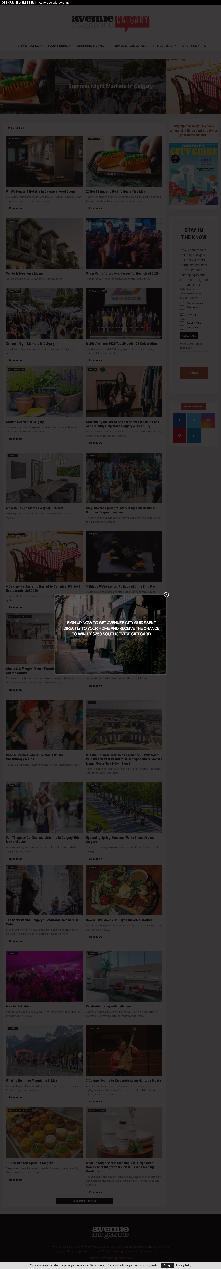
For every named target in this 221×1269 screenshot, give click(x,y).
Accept (167, 1265)
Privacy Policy (183, 1265)
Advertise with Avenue (54, 2)
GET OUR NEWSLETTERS (19, 2)
